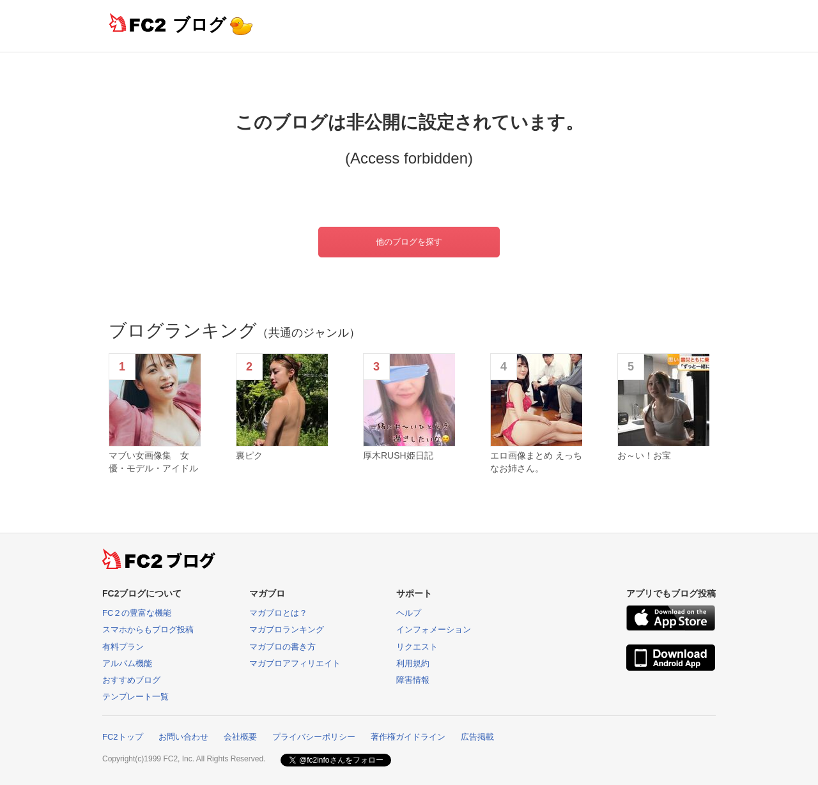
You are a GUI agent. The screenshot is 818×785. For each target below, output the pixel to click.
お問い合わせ (183, 737)
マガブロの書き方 (282, 647)
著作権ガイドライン (408, 737)
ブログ (199, 24)
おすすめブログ (131, 680)
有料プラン (123, 647)
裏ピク (249, 455)
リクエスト (417, 647)
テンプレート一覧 (135, 696)
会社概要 (240, 737)
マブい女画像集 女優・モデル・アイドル (153, 461)
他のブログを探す (409, 242)
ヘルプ (408, 613)
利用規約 (412, 663)
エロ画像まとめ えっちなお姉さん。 (536, 461)
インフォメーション (433, 629)
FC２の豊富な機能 (136, 613)
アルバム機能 (127, 663)
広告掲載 (477, 737)
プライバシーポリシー (313, 737)
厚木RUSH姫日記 (398, 455)
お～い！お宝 (644, 455)
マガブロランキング (286, 629)
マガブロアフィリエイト (295, 663)
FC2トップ (122, 737)
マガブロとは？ (278, 613)
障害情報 (412, 680)
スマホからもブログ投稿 (148, 629)
